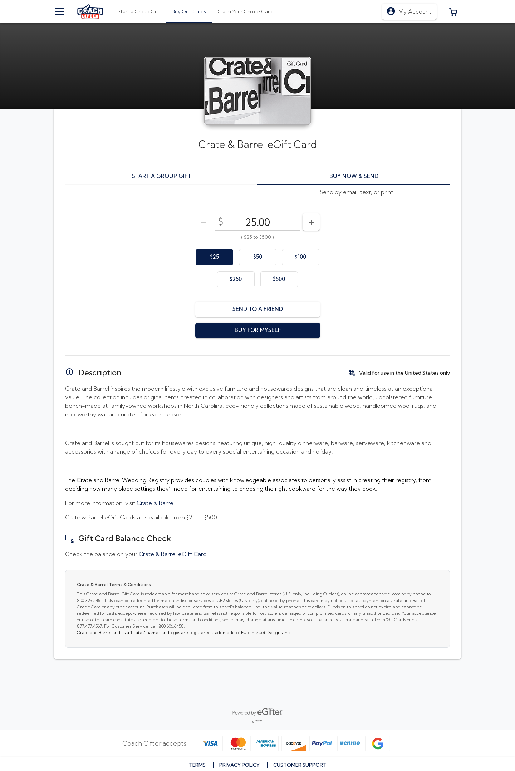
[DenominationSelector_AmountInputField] (257, 222)
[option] (214, 257)
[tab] (189, 11)
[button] (453, 11)
